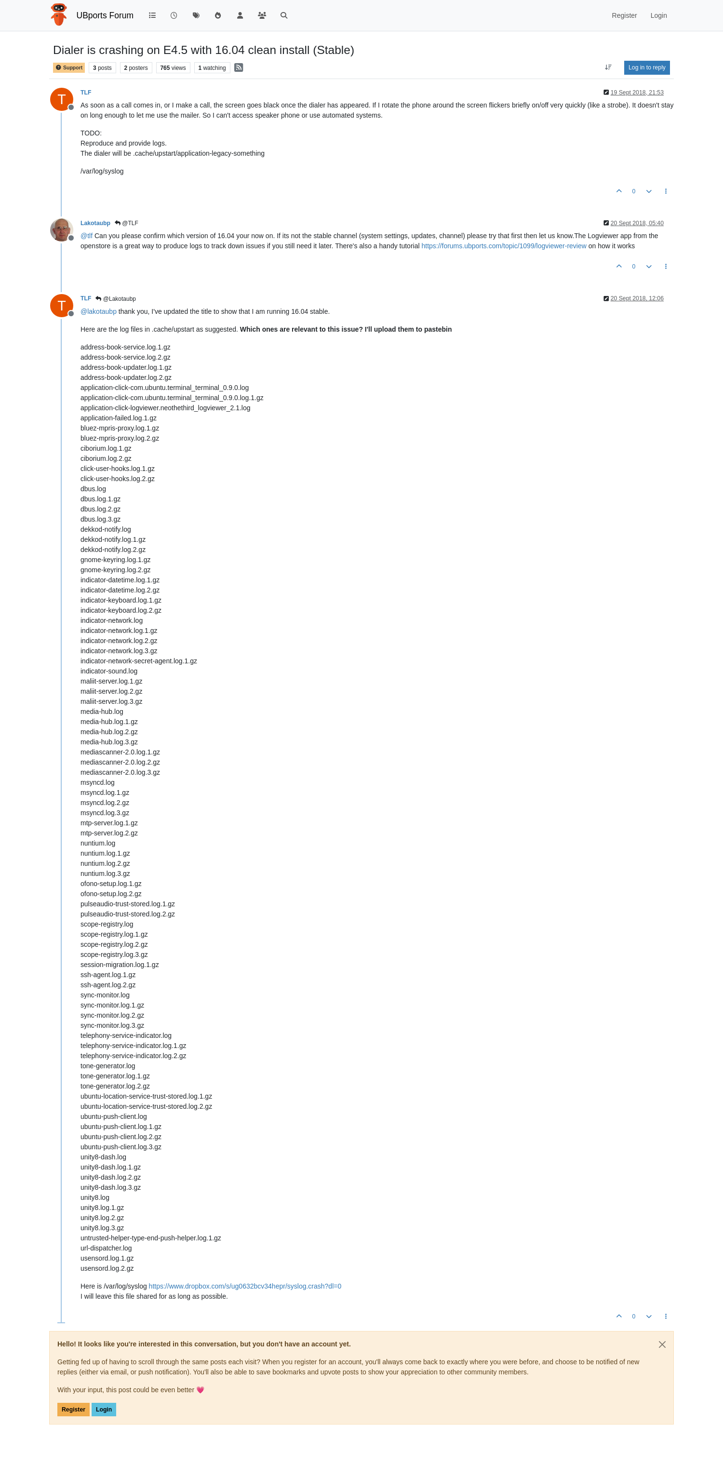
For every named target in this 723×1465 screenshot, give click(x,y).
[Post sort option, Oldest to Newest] (608, 67)
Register (73, 1409)
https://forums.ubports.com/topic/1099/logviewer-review (503, 246)
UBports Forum (105, 15)
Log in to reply (647, 67)
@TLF (126, 223)
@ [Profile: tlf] (86, 236)
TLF (85, 92)
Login (104, 1409)
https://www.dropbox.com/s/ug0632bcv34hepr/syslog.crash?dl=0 (245, 1286)
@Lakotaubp (115, 299)
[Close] (662, 1344)
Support (68, 68)
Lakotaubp (95, 223)
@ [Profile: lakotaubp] (98, 311)
